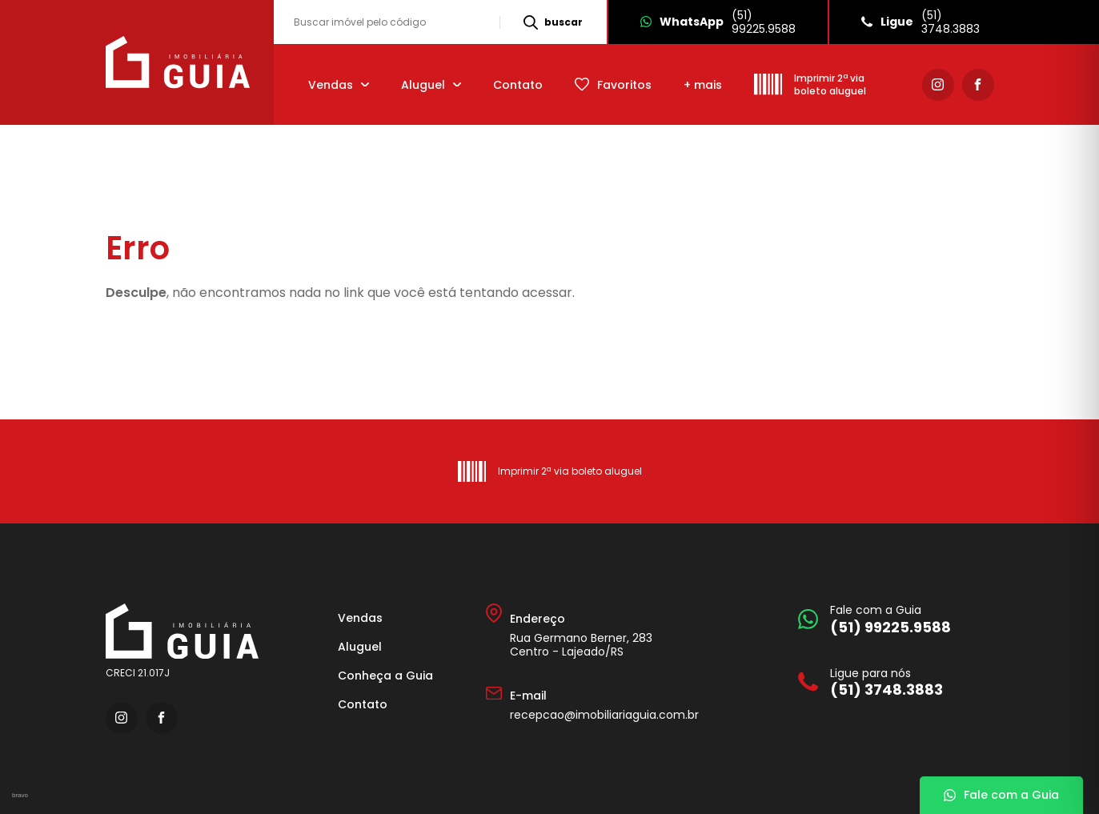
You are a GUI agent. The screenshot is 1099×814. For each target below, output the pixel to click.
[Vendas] (338, 84)
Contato (518, 85)
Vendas (360, 618)
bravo (20, 795)
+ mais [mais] (703, 85)
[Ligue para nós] (892, 682)
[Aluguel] (431, 84)
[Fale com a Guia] (892, 619)
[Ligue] (920, 22)
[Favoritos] (613, 84)
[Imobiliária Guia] (180, 62)
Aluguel (360, 647)
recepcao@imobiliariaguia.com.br (604, 715)
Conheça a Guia (385, 676)
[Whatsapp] (717, 22)
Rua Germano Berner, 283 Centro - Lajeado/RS (581, 645)
